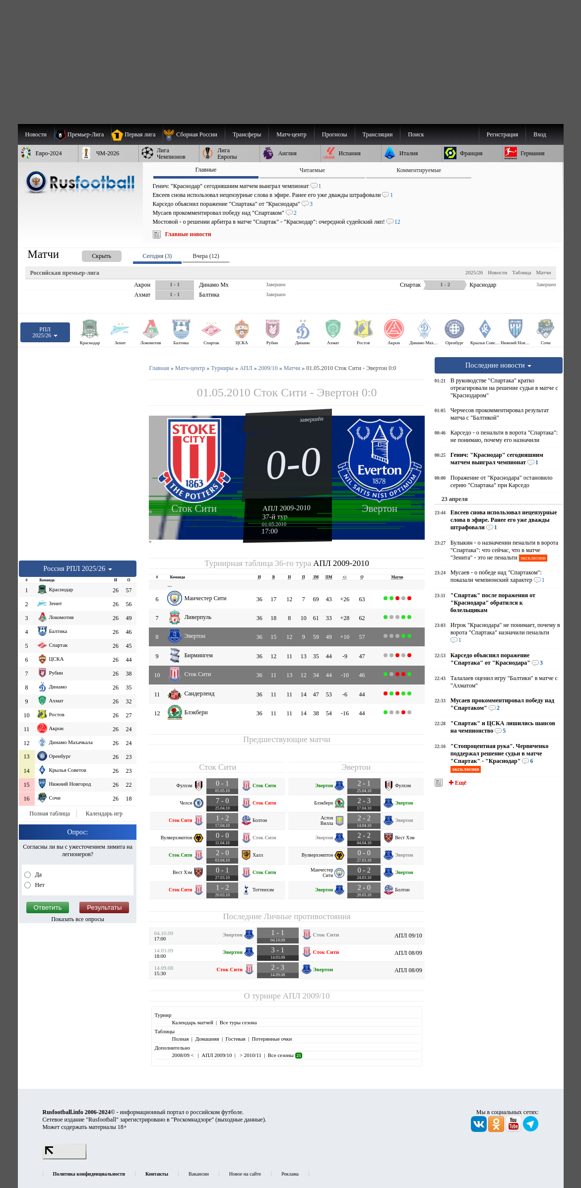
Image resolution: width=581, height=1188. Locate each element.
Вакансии (199, 1174)
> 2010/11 (249, 1055)
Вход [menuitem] (539, 134)
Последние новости (498, 365)
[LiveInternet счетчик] (64, 1157)
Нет (39, 884)
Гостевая (236, 1039)
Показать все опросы (77, 919)
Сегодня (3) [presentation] (157, 255)
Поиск (416, 134)
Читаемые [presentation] (312, 170)
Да (38, 874)
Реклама (290, 1174)
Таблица (521, 272)
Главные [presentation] (205, 169)
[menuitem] (194, 134)
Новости (497, 272)
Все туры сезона (238, 1022)
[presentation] (92, 254)
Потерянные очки (272, 1039)
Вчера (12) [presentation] (206, 255)
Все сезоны (285, 1055)
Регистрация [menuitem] (502, 134)
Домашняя (207, 1039)
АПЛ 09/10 (408, 935)
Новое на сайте (245, 1174)
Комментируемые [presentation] (418, 170)
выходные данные (240, 1119)
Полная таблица (49, 813)
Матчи (543, 272)
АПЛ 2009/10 (306, 995)
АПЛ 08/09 (408, 952)
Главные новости (188, 234)
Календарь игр (104, 813)
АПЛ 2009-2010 (286, 507)
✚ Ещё (456, 782)
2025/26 (474, 272)
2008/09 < (183, 1055)
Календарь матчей (192, 1022)
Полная (180, 1039)
